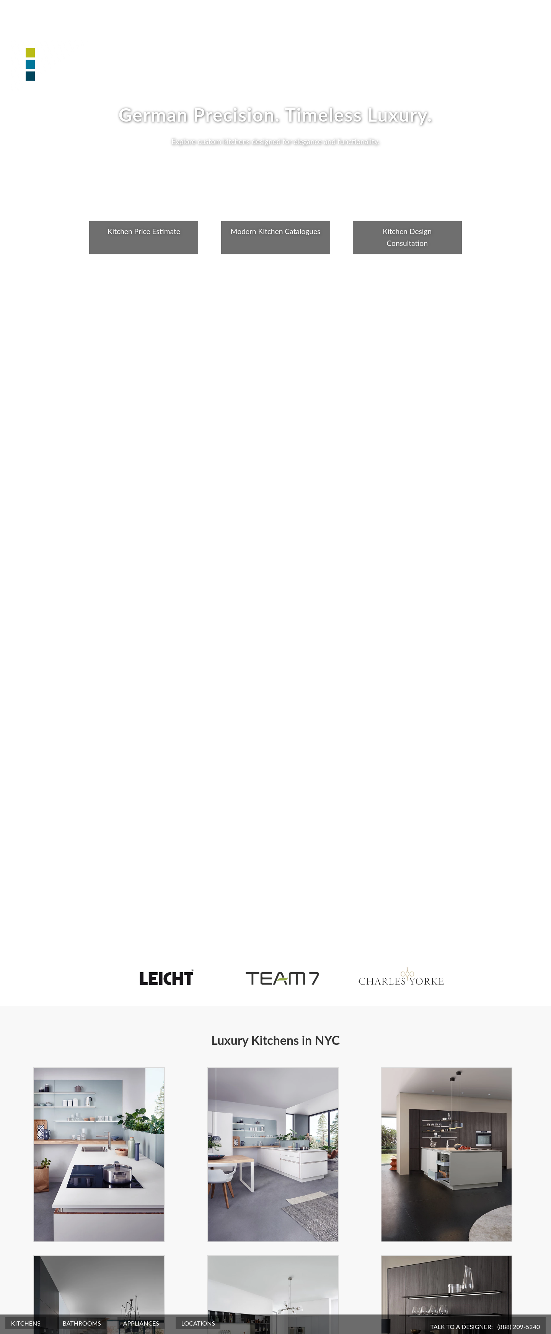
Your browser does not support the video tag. (275, 667)
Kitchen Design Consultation (407, 237)
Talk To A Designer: (485, 1326)
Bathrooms (81, 1323)
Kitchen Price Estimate (144, 231)
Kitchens (26, 1323)
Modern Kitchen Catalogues (276, 231)
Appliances (141, 1323)
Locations (198, 1323)
